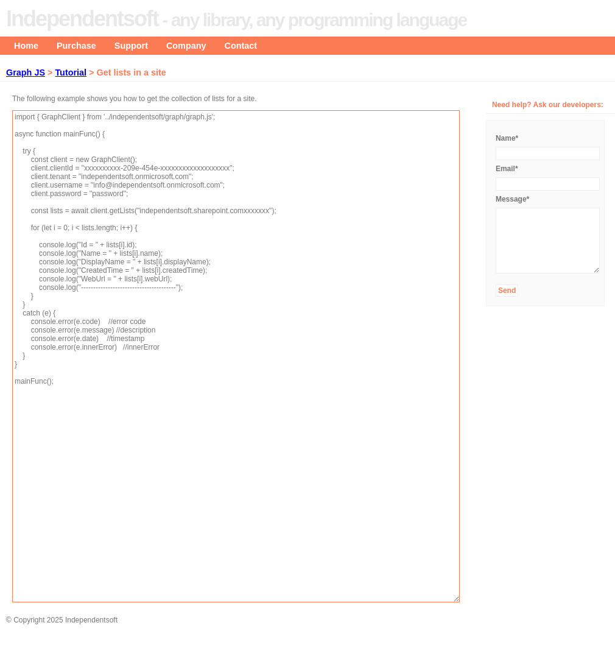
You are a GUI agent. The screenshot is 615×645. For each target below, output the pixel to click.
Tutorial (70, 72)
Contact (241, 46)
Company (186, 46)
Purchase (76, 46)
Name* (507, 138)
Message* (512, 199)
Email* (507, 168)
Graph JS (25, 72)
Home (26, 46)
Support (131, 46)
